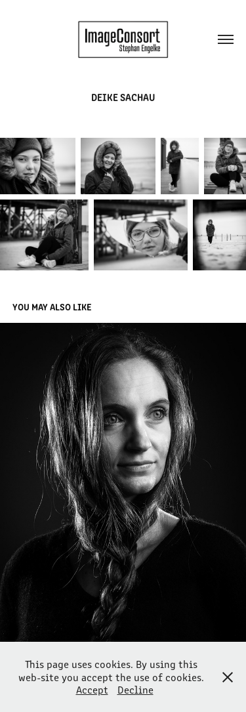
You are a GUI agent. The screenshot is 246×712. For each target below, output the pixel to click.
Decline (135, 689)
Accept (92, 689)
